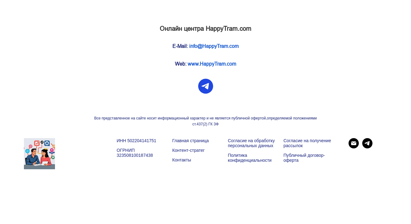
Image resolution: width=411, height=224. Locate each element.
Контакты (181, 159)
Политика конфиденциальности (250, 158)
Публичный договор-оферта (304, 158)
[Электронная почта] (354, 146)
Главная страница (190, 140)
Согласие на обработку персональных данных (251, 143)
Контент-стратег (188, 150)
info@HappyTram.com (214, 46)
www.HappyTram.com (212, 64)
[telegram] (205, 86)
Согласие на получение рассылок (307, 143)
